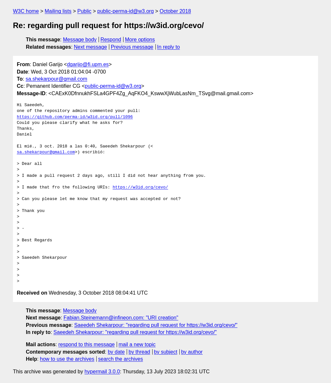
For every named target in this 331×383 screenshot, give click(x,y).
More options (140, 39)
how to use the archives (67, 359)
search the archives (120, 359)
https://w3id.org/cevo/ (140, 187)
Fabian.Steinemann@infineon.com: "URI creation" (121, 317)
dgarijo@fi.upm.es (88, 64)
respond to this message (86, 344)
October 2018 (175, 11)
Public (84, 11)
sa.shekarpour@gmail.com (56, 79)
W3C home (26, 11)
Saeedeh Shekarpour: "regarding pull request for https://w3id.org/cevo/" (155, 325)
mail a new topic (137, 344)
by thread (139, 352)
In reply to (168, 47)
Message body (80, 39)
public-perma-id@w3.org (125, 11)
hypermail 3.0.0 (102, 371)
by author (192, 352)
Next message (90, 47)
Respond (111, 39)
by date (116, 352)
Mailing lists (58, 11)
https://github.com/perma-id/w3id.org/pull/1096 (75, 117)
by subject (165, 352)
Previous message (132, 47)
